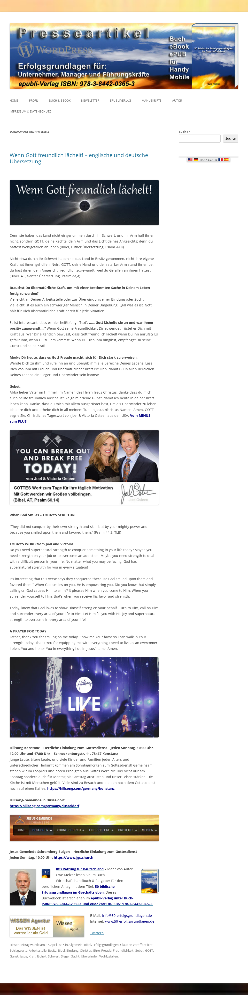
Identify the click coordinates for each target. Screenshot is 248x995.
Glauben (126, 944)
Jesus (23, 956)
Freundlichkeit (123, 950)
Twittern (97, 933)
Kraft (32, 956)
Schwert (54, 956)
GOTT (149, 950)
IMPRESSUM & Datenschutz (30, 111)
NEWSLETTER (90, 101)
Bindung (72, 950)
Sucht (75, 956)
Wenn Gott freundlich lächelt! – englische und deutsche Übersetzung (79, 158)
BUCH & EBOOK (59, 101)
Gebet (139, 950)
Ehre (96, 950)
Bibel (87, 944)
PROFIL (33, 101)
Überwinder (89, 956)
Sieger (65, 956)
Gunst (14, 956)
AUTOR (177, 101)
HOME (14, 101)
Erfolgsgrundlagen (106, 944)
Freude (106, 950)
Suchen (185, 131)
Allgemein (76, 944)
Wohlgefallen (108, 956)
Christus (86, 950)
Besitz (52, 950)
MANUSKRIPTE (152, 101)
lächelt (41, 956)
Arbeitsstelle (37, 950)
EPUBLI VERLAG (120, 101)
